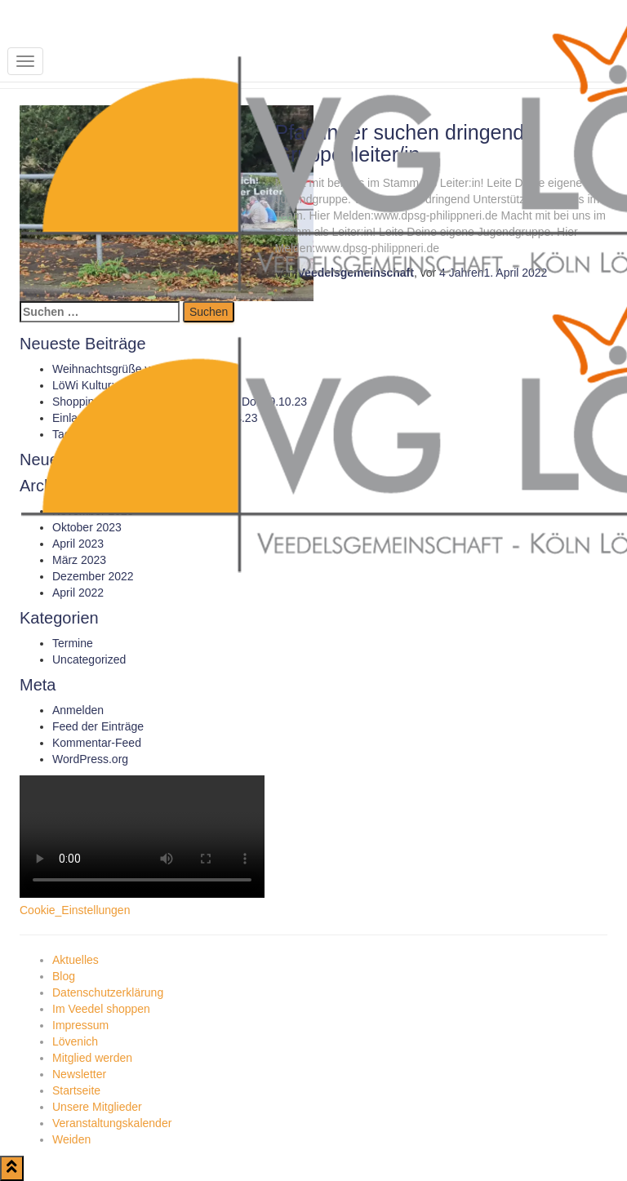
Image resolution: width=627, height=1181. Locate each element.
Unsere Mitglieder (97, 1106)
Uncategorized (89, 659)
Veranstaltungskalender (111, 1123)
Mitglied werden (92, 1057)
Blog (63, 976)
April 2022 (78, 592)
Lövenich (75, 1041)
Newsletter (79, 1074)
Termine (72, 643)
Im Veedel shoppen (101, 1008)
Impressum (80, 1025)
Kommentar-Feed (96, 742)
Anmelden (78, 710)
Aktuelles (75, 959)
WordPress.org (90, 759)
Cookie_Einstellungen (75, 910)
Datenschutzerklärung (107, 992)
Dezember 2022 (93, 576)
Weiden (71, 1139)
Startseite (76, 1090)
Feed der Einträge (98, 726)
